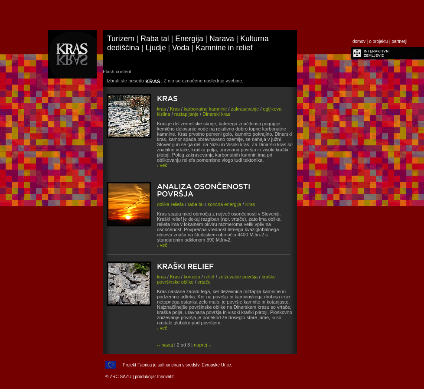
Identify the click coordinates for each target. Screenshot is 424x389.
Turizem (120, 38)
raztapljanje (186, 114)
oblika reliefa (170, 204)
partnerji (399, 41)
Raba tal (154, 38)
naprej (203, 344)
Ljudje (156, 47)
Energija (189, 38)
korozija (192, 276)
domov (358, 41)
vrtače (204, 281)
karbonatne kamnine (205, 108)
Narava (221, 38)
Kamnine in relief (224, 47)
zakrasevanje (245, 108)
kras (161, 108)
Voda (180, 47)
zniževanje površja (238, 276)
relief (209, 276)
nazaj (165, 344)
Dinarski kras (216, 114)
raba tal (196, 204)
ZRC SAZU (120, 376)
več (162, 165)
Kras (175, 108)
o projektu (378, 41)
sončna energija (224, 204)
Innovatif (165, 376)
